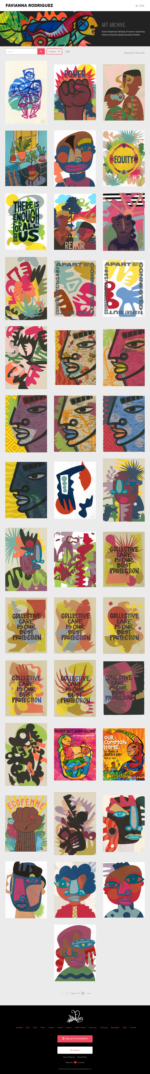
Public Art (93, 1027)
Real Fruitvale (80, 1027)
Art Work (19, 1027)
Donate (133, 1027)
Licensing (104, 1027)
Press (43, 1027)
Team (125, 1027)
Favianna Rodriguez (29, 5)
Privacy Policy (82, 1057)
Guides (51, 1027)
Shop (35, 1027)
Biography (115, 1027)
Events (69, 1027)
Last (88, 993)
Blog (28, 1027)
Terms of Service (69, 1057)
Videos (60, 1027)
